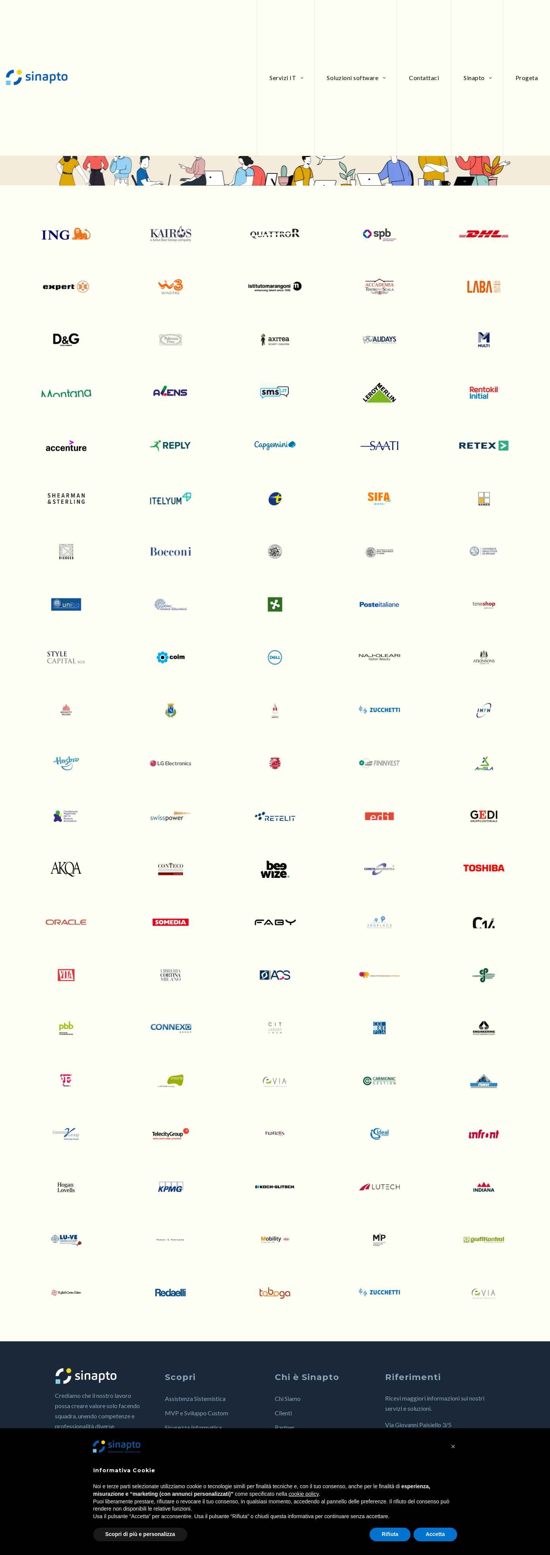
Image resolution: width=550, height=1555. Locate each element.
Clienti (283, 1412)
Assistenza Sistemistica (195, 1398)
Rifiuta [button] (390, 1534)
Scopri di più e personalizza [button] (140, 1534)
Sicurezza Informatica (193, 1427)
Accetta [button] (435, 1534)
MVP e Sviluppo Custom (196, 1412)
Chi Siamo (288, 1398)
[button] (453, 1446)
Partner (285, 1427)
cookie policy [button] (303, 1494)
